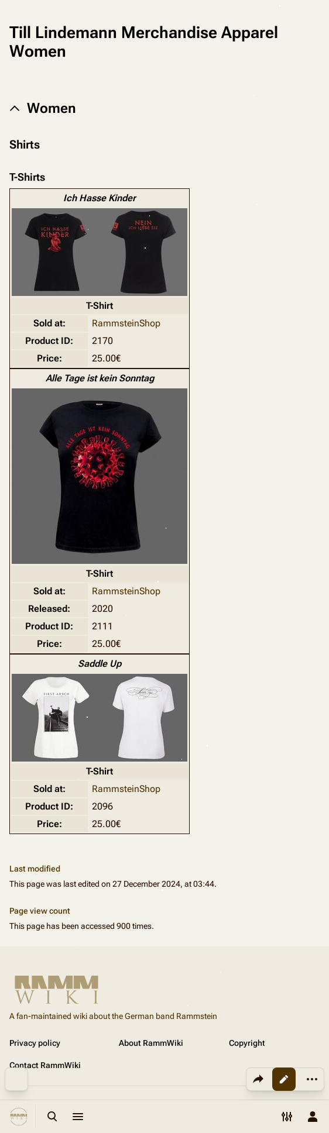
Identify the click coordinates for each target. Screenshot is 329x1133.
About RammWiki (151, 1043)
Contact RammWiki (45, 1065)
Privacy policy (34, 1043)
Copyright (247, 1043)
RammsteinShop (126, 323)
